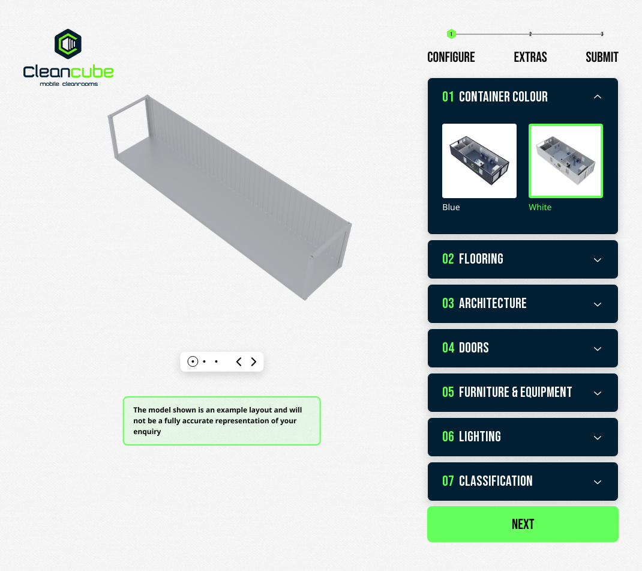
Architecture (523, 303)
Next (523, 525)
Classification (523, 481)
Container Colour (523, 97)
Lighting (523, 437)
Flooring (523, 259)
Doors (523, 348)
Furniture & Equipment (523, 392)
